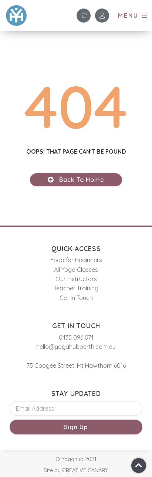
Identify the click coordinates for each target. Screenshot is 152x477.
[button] (133, 15)
